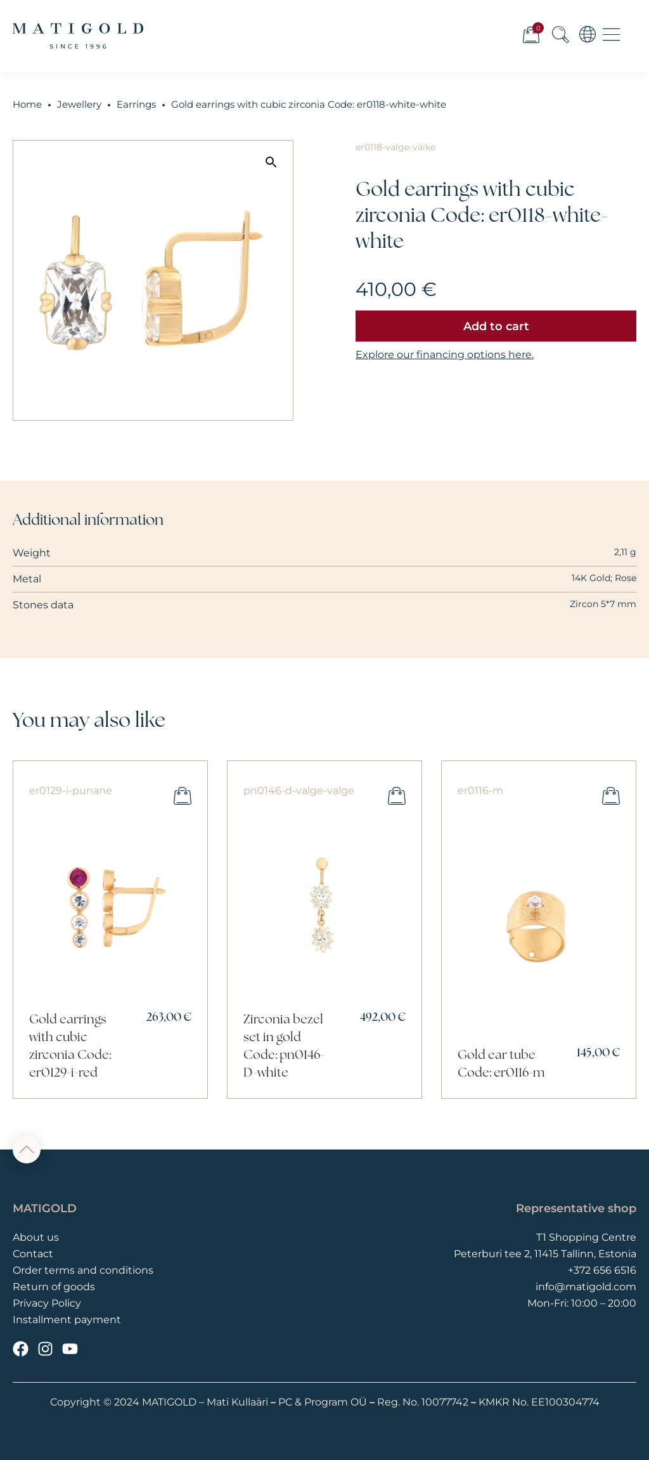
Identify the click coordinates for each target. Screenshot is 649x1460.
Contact (33, 1254)
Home (27, 104)
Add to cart (496, 326)
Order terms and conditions (83, 1270)
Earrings (136, 104)
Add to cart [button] (182, 796)
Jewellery (79, 104)
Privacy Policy (47, 1303)
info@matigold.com (586, 1287)
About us (36, 1237)
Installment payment (67, 1320)
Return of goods (54, 1287)
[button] (271, 162)
